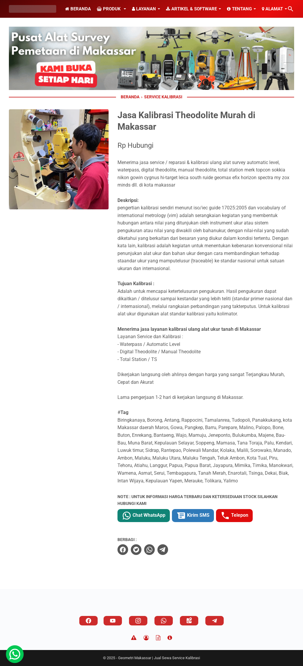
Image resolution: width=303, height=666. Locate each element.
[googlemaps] (189, 620)
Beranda (78, 9)
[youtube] (113, 620)
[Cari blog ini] (290, 8)
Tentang (239, 9)
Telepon (234, 515)
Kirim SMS (192, 515)
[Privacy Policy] (146, 638)
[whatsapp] (149, 549)
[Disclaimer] (133, 638)
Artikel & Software (191, 9)
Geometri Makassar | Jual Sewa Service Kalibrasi (159, 658)
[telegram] (162, 549)
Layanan (144, 9)
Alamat (272, 9)
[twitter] (136, 549)
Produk (109, 9)
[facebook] (122, 549)
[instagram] (138, 620)
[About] (169, 638)
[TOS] (158, 638)
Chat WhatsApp (143, 515)
